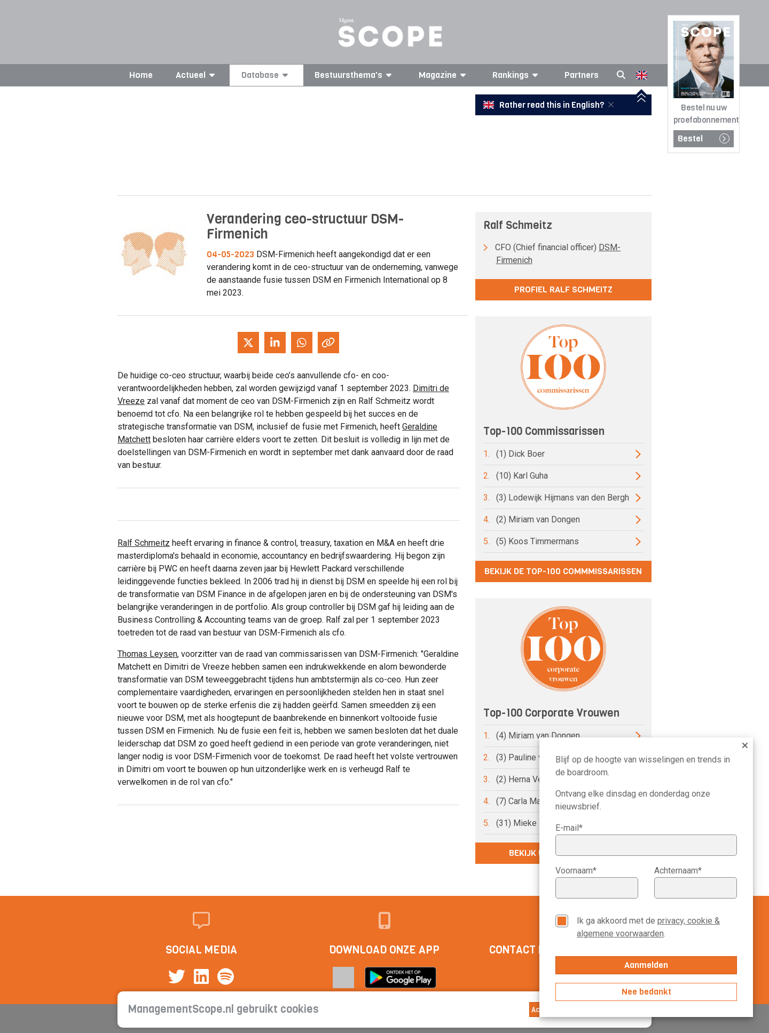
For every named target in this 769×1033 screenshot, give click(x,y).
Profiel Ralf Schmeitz (563, 289)
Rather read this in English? (544, 105)
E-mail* (569, 828)
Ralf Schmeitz (143, 543)
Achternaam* (678, 870)
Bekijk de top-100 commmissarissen (563, 571)
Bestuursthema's (355, 75)
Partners (581, 75)
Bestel (703, 138)
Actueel (197, 75)
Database (266, 75)
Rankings (517, 75)
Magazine (444, 75)
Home (141, 75)
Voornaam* (576, 870)
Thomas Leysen (147, 654)
